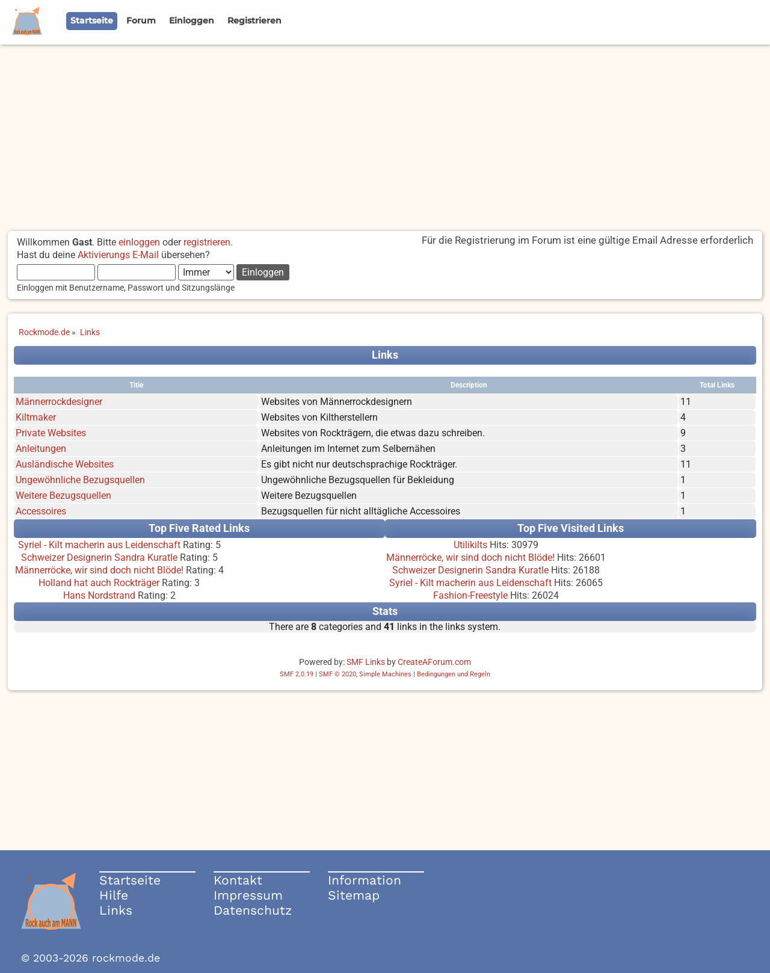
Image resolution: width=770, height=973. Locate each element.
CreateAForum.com (434, 662)
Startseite (130, 880)
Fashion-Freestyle (470, 595)
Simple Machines (385, 674)
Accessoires (41, 511)
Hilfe (113, 895)
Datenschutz (253, 910)
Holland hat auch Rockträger (98, 582)
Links (115, 910)
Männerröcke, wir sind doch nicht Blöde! (99, 570)
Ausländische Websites (65, 464)
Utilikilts (470, 545)
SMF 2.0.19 (296, 674)
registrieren (206, 242)
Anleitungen (41, 448)
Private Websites (51, 433)
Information (364, 880)
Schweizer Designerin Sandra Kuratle (99, 557)
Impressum (248, 895)
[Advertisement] (385, 135)
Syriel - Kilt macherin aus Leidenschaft (99, 545)
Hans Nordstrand (99, 595)
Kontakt (238, 880)
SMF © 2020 (337, 674)
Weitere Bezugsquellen (63, 495)
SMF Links (365, 662)
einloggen (139, 242)
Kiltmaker (36, 417)
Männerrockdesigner (59, 401)
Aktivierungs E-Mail (118, 255)
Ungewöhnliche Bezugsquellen (80, 480)
